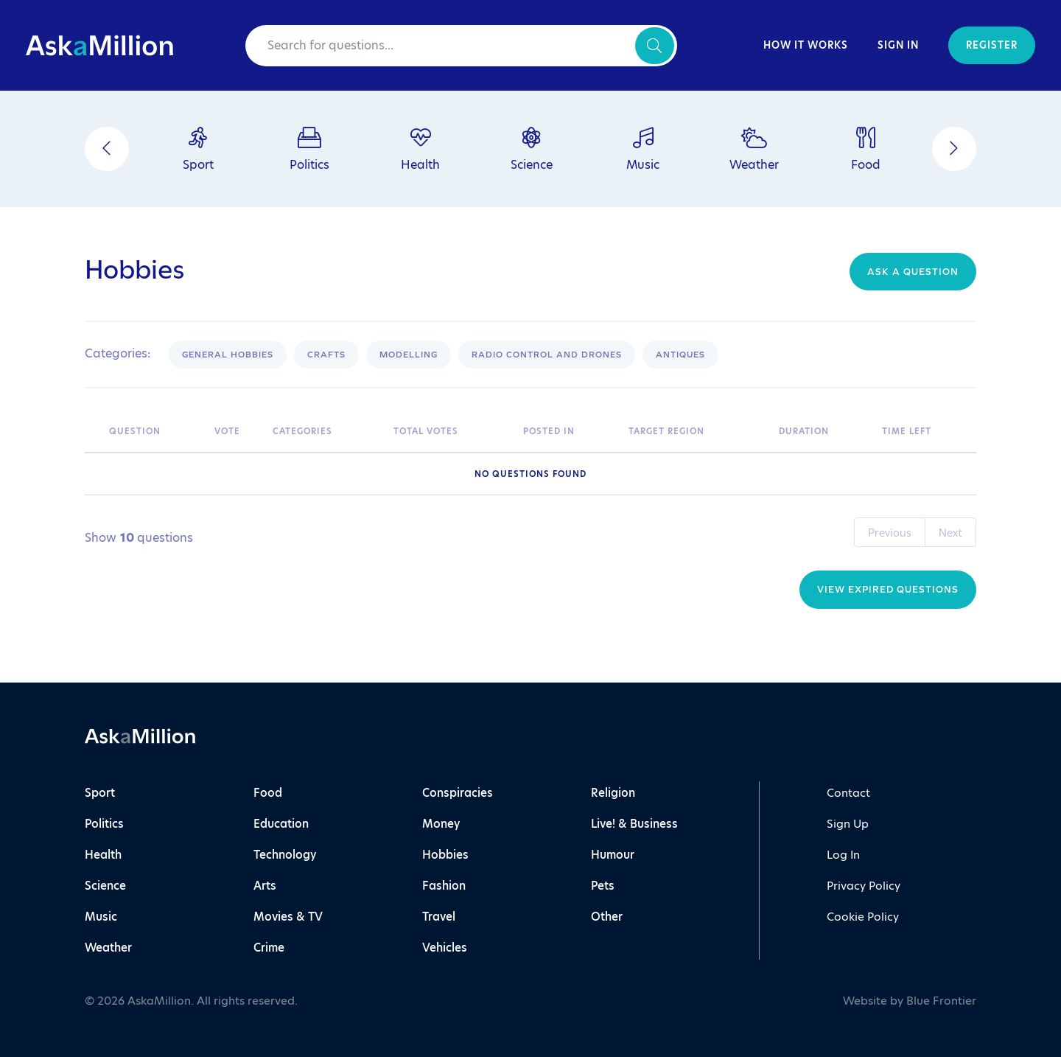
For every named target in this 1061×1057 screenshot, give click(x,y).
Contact (848, 792)
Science (105, 885)
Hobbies (445, 854)
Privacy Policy (863, 885)
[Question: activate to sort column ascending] (154, 432)
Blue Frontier (941, 1000)
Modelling (408, 354)
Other (607, 916)
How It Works (805, 45)
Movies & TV (288, 916)
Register (992, 45)
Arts (264, 885)
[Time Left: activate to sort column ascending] (925, 432)
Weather (108, 947)
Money (441, 823)
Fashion (444, 885)
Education (281, 823)
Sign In (898, 45)
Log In (843, 854)
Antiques (680, 354)
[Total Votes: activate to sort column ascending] (451, 432)
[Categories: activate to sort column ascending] (325, 432)
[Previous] (107, 149)
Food (267, 792)
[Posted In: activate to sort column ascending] (568, 432)
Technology (284, 854)
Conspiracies (457, 792)
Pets (602, 885)
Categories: (117, 354)
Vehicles (444, 947)
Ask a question (913, 271)
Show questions (139, 538)
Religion (613, 792)
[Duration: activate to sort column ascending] (822, 432)
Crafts (326, 354)
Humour (612, 854)
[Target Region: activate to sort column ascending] (696, 432)
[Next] (954, 149)
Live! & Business (634, 823)
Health (103, 854)
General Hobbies (227, 354)
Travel (438, 916)
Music (101, 916)
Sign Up (848, 823)
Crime (268, 947)
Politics (104, 823)
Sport (100, 792)
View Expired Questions (888, 589)
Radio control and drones (547, 354)
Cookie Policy (863, 916)
